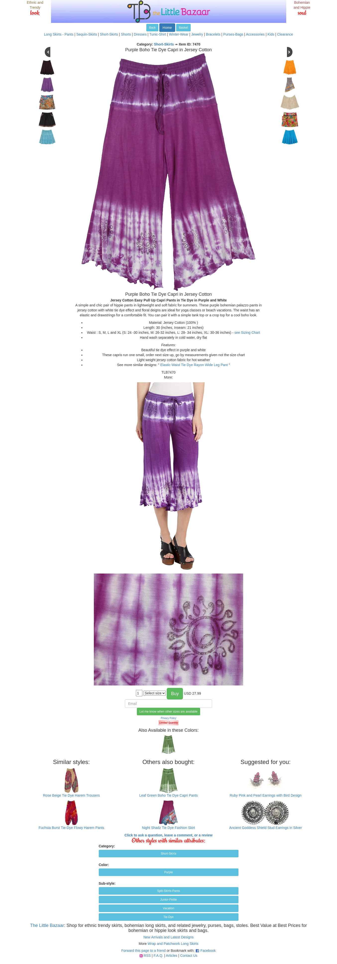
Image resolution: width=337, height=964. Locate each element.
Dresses (140, 34)
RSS (147, 956)
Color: (104, 865)
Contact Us (188, 956)
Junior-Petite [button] (168, 899)
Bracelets (213, 34)
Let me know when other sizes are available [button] (169, 711)
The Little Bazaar (47, 925)
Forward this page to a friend (143, 951)
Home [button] (167, 28)
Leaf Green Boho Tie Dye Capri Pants (168, 795)
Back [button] (152, 27)
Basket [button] (183, 27)
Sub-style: (107, 883)
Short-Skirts (109, 34)
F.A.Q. (158, 956)
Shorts (126, 34)
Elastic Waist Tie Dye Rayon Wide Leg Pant (194, 365)
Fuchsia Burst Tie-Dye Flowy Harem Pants (71, 828)
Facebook (208, 951)
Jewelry (197, 34)
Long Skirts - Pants (58, 34)
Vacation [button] (168, 908)
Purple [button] (168, 872)
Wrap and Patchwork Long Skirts (173, 944)
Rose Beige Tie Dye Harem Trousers (71, 795)
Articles (171, 956)
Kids (271, 34)
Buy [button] (175, 693)
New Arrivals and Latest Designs (168, 937)
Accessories (255, 34)
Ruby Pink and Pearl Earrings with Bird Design (266, 795)
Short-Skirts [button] (168, 853)
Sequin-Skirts (86, 34)
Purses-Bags (233, 34)
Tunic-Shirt (157, 34)
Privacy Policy (168, 718)
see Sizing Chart (247, 333)
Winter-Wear (178, 34)
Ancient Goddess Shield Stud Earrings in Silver (265, 828)
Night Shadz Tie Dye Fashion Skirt (168, 828)
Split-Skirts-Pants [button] (168, 891)
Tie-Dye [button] (168, 917)
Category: (107, 846)
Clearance (285, 34)
